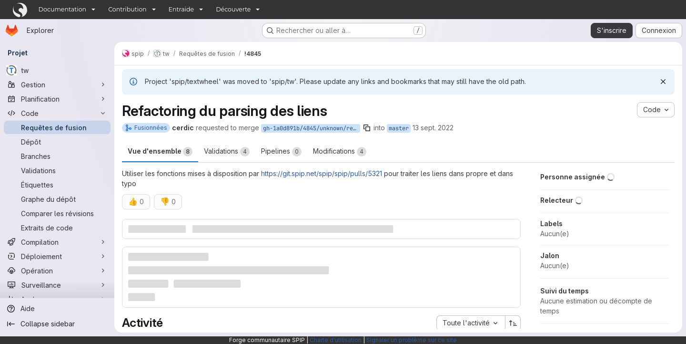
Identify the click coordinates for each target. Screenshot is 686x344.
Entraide (181, 9)
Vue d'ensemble (160, 151)
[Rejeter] (663, 81)
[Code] (57, 113)
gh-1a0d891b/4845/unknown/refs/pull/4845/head (311, 128)
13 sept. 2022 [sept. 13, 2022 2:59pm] (433, 128)
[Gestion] (57, 84)
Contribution (127, 9)
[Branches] (57, 156)
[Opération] (57, 270)
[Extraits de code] (57, 227)
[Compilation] (57, 242)
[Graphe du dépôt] (57, 199)
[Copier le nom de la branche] (367, 128)
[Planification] (57, 98)
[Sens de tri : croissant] (513, 323)
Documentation (63, 9)
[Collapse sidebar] (57, 324)
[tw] (57, 70)
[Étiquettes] (57, 184)
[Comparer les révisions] (57, 213)
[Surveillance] (57, 285)
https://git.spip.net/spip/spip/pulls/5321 (321, 173)
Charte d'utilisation (336, 340)
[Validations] (57, 170)
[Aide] (57, 308)
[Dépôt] (57, 141)
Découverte (233, 9)
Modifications (339, 151)
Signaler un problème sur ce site (411, 340)
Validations (227, 151)
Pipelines (281, 151)
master (399, 128)
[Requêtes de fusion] (57, 127)
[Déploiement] (57, 256)
